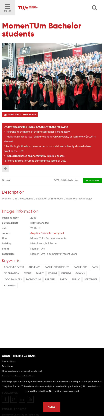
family (40, 273)
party (63, 279)
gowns (80, 273)
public (76, 279)
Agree (51, 406)
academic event (14, 267)
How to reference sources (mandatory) (22, 371)
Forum (52, 273)
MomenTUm (33, 279)
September (91, 279)
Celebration (11, 273)
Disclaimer (7, 366)
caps (95, 267)
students (10, 285)
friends (66, 273)
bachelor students (57, 267)
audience (34, 267)
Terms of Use (57, 160)
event (27, 273)
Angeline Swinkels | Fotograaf (47, 232)
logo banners (13, 279)
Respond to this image (20, 114)
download (92, 180)
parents (50, 279)
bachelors (80, 267)
